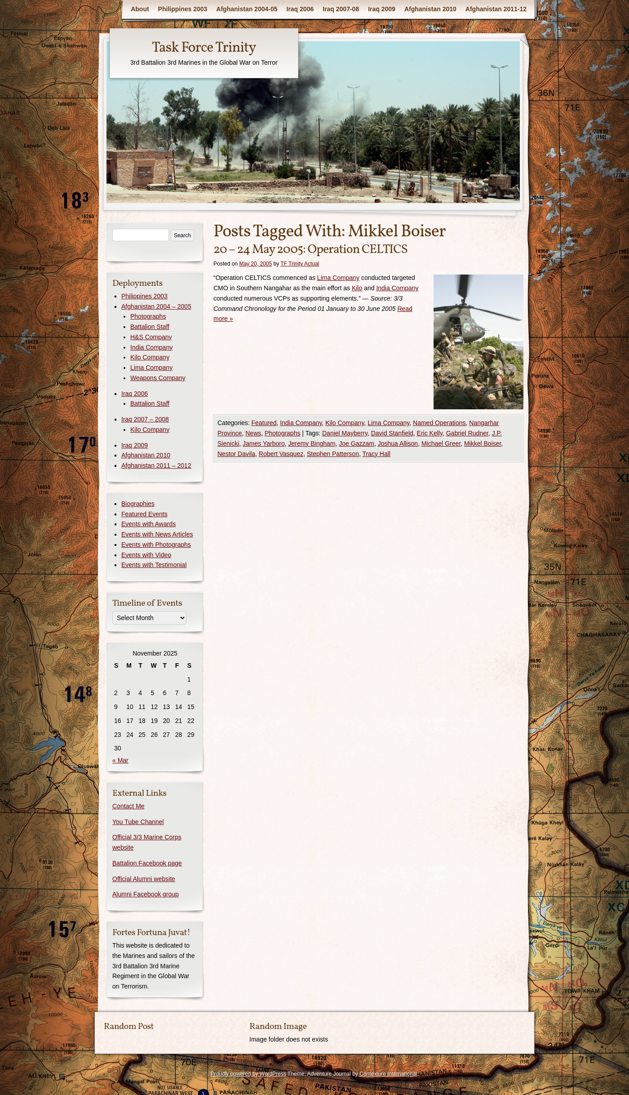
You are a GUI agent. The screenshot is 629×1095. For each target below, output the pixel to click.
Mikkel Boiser (482, 443)
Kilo (357, 288)
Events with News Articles (157, 534)
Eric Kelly (430, 433)
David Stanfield (392, 433)
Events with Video (146, 555)
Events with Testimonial (153, 564)
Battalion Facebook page (147, 863)
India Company (397, 288)
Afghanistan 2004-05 (246, 9)
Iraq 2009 (381, 9)
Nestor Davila (236, 453)
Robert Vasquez (281, 453)
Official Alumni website (143, 878)
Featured (263, 422)
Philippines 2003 (183, 9)
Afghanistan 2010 (430, 9)
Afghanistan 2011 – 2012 (156, 465)
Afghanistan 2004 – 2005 (156, 306)
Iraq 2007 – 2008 (145, 419)
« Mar (120, 760)
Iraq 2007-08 (341, 9)
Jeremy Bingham (311, 443)
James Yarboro (264, 443)
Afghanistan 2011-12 (496, 9)
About (140, 9)
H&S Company (151, 337)
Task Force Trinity (204, 48)
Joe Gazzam (356, 443)
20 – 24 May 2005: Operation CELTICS (310, 249)
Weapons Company (158, 377)
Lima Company (338, 277)
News (253, 433)
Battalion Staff (149, 326)
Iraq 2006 (300, 9)
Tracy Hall (376, 453)
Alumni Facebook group (145, 894)
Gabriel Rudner (467, 433)
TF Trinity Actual (299, 264)
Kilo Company (344, 422)
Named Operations (439, 422)
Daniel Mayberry (345, 433)
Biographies (138, 503)
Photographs (282, 433)
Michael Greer (441, 443)
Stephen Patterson (333, 453)
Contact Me (128, 806)
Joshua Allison (398, 443)
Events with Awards (148, 524)
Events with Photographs (156, 544)
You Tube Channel (138, 821)
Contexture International (388, 1074)
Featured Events (144, 514)
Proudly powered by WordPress (248, 1074)
